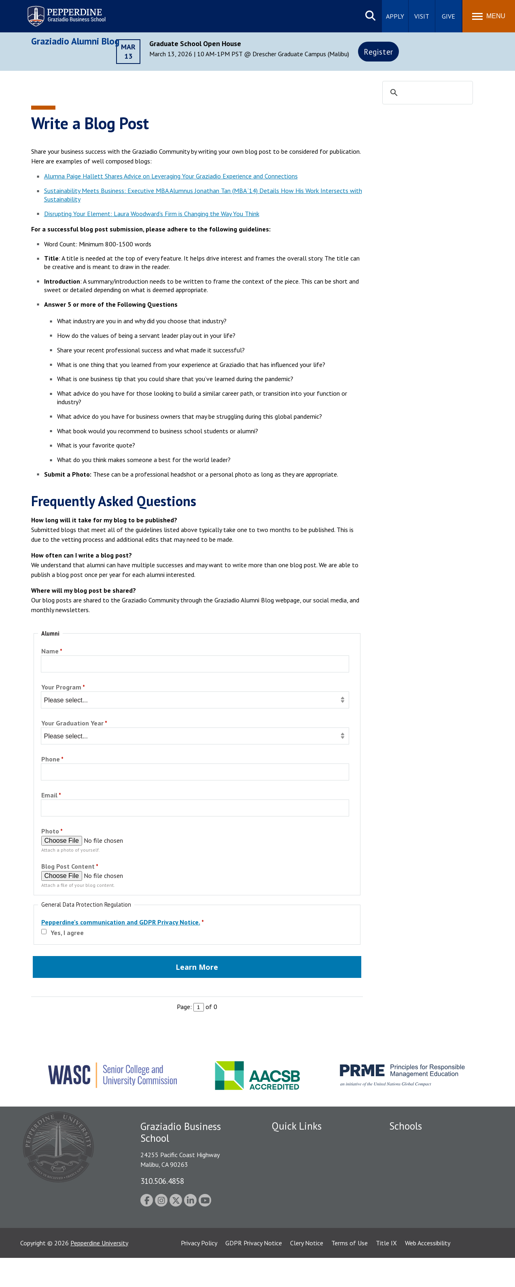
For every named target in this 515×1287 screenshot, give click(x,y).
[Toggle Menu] (488, 16)
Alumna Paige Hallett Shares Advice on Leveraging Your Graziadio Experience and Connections (171, 176)
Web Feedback (291, 1240)
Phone (50, 759)
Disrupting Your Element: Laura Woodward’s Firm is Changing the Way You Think (151, 214)
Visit (421, 16)
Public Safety (290, 1155)
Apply (395, 16)
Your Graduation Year (72, 723)
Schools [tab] (405, 1125)
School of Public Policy (420, 1206)
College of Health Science (424, 1220)
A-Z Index (285, 1225)
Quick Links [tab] (297, 1125)
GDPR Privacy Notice (253, 1272)
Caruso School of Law (419, 1155)
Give (448, 16)
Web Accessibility (427, 1272)
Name (50, 651)
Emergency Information (304, 1183)
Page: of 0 (197, 1007)
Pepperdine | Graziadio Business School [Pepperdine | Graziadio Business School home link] (55, 11)
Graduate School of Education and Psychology (436, 1187)
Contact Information (300, 1212)
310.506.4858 (162, 1181)
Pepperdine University (99, 1272)
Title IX (386, 1272)
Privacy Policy (199, 1272)
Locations (285, 1141)
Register (378, 52)
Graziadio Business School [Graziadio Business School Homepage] (424, 1169)
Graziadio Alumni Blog (75, 41)
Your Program (61, 687)
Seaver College (409, 1141)
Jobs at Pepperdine (297, 1198)
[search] (426, 93)
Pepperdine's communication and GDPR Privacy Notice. (120, 922)
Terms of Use (349, 1272)
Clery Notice (306, 1272)
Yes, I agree (67, 932)
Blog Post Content (68, 866)
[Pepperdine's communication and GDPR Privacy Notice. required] (123, 923)
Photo (50, 831)
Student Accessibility (300, 1169)
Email (49, 795)
